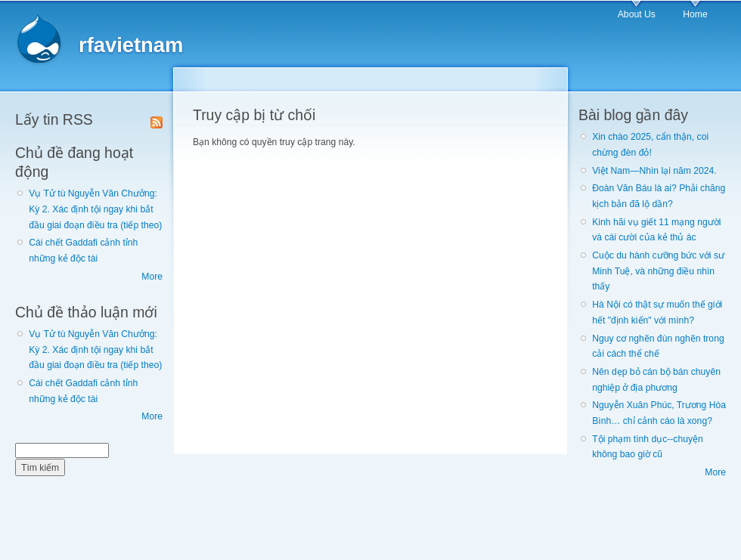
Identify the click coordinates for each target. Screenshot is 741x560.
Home (695, 14)
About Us (637, 14)
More (152, 276)
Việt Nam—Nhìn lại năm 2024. (654, 171)
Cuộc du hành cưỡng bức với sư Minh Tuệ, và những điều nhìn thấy (658, 271)
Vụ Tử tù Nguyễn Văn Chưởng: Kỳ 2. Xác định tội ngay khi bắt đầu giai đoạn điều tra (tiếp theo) (95, 209)
